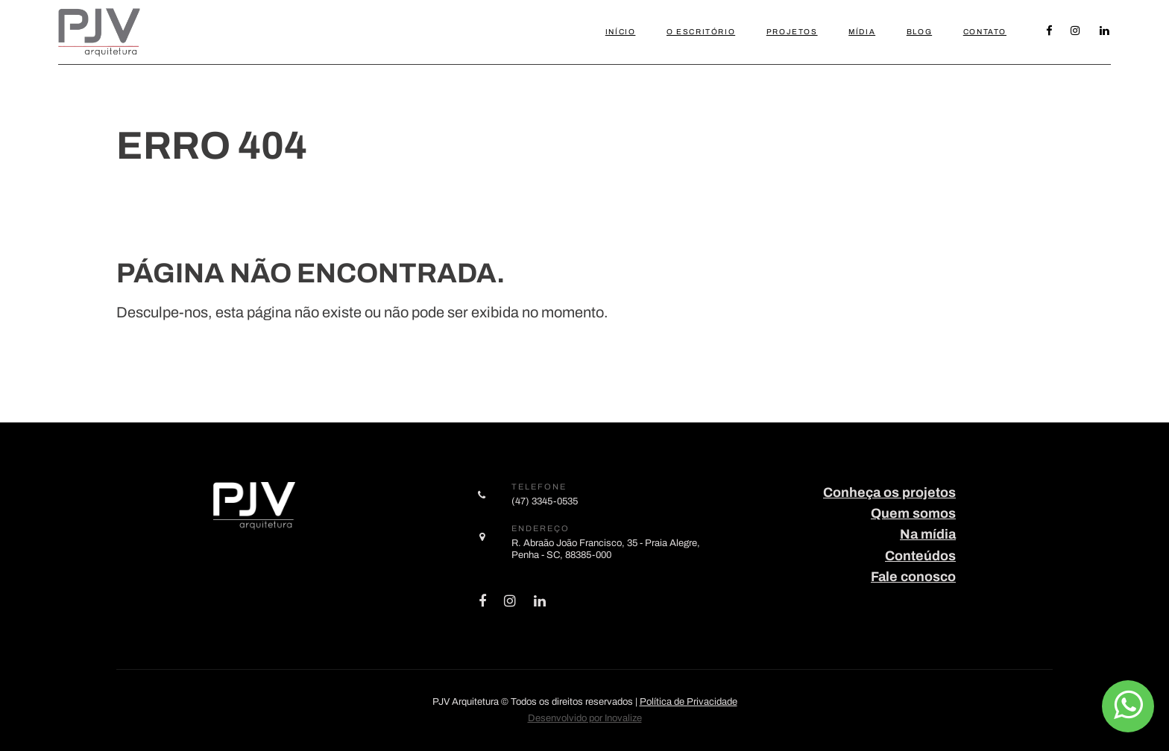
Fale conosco (913, 576)
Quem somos (913, 513)
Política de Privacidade (688, 702)
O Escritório (701, 32)
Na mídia (928, 534)
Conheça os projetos (889, 492)
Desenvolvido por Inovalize (585, 718)
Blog (919, 32)
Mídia (861, 32)
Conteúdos (920, 555)
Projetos (792, 32)
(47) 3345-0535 (544, 501)
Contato (984, 32)
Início (620, 32)
